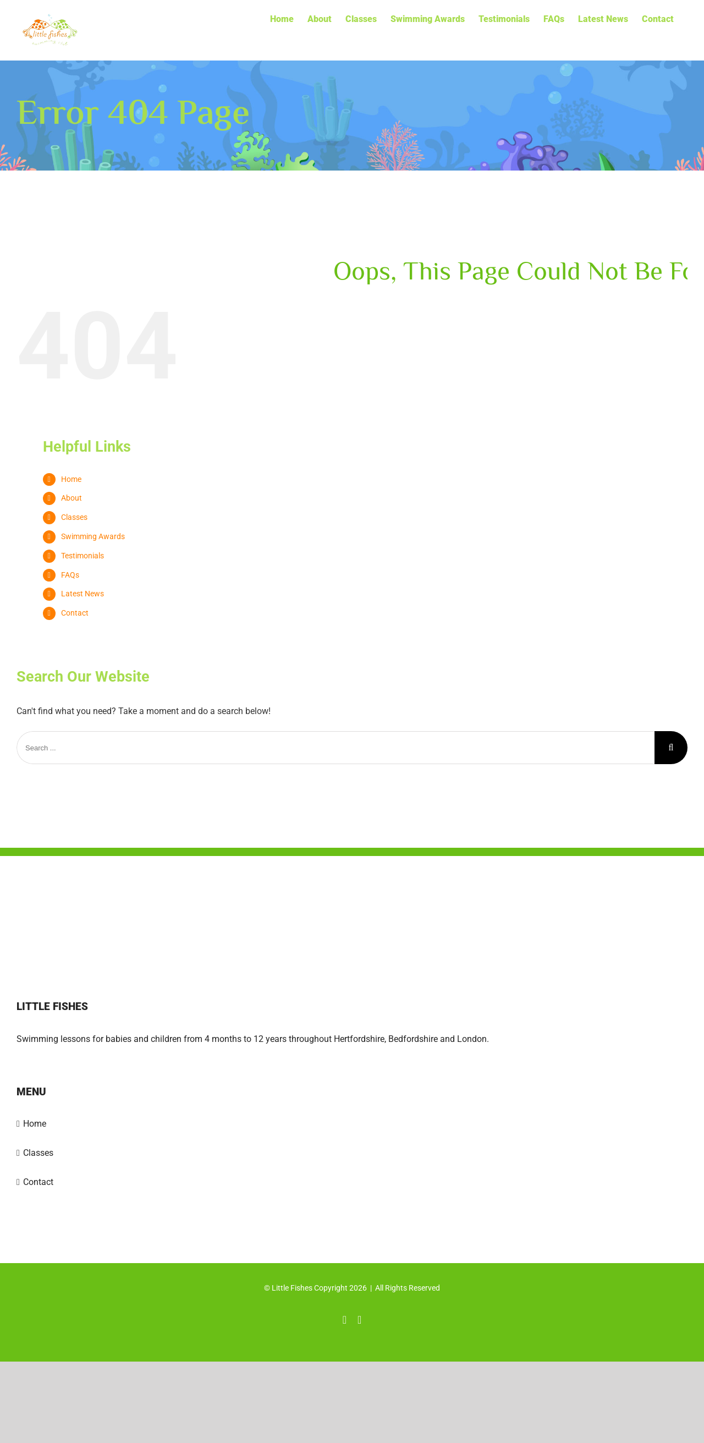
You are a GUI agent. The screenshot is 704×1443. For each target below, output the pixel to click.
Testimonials (82, 555)
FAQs (70, 574)
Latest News (82, 593)
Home (71, 479)
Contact (75, 612)
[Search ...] (335, 747)
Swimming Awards (93, 536)
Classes (74, 517)
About (71, 497)
